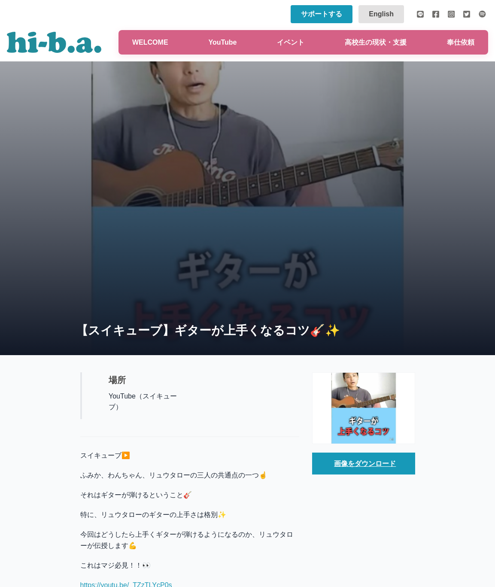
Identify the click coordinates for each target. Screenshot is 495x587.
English (381, 14)
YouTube (222, 42)
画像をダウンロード (365, 463)
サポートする (321, 14)
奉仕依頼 (460, 42)
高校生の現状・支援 (376, 42)
